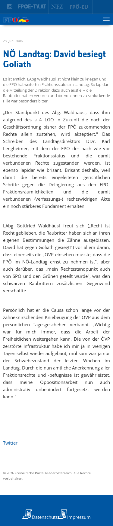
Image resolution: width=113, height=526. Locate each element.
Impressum (79, 517)
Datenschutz (45, 517)
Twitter (10, 443)
